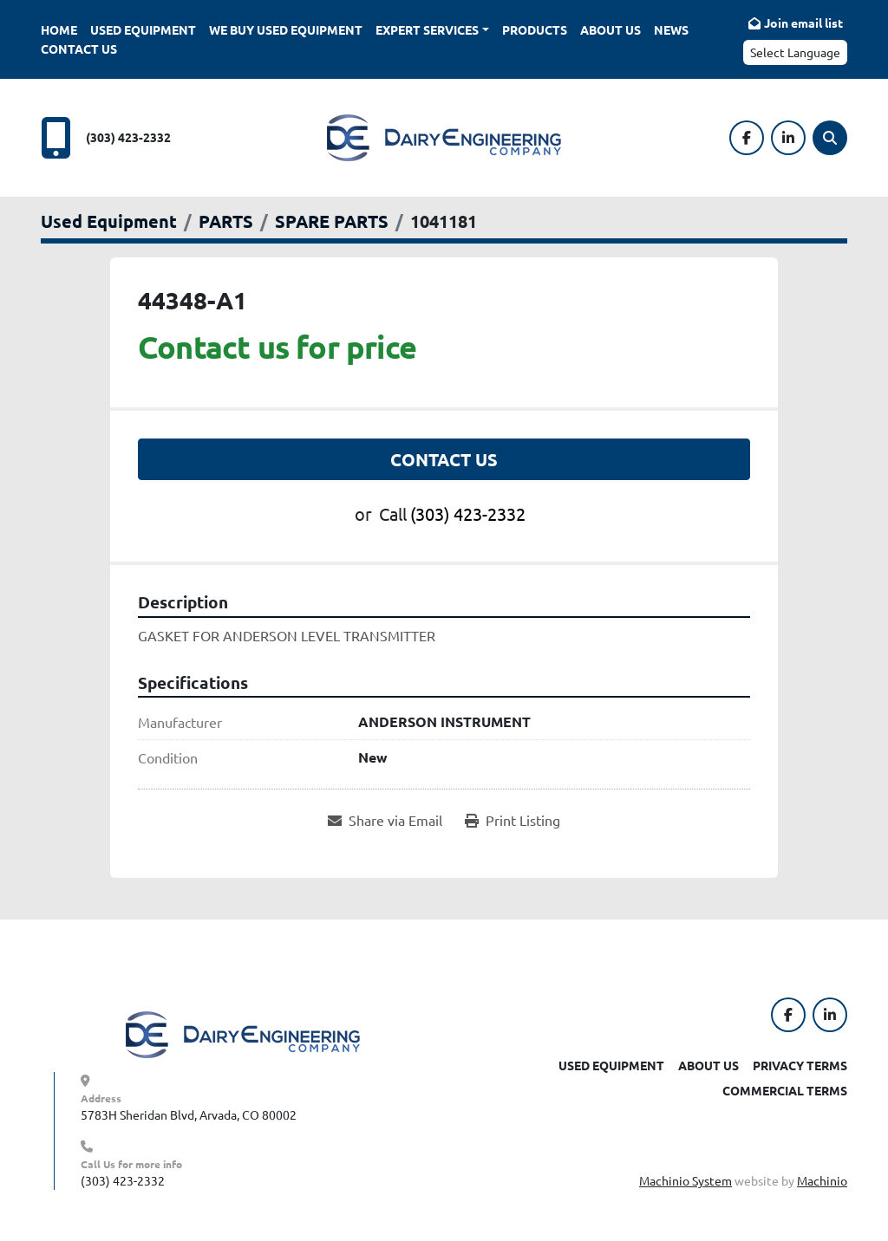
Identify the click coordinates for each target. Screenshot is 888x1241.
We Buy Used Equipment (285, 29)
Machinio (822, 1180)
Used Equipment (143, 29)
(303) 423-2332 (128, 137)
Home (59, 29)
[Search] (830, 137)
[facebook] (746, 137)
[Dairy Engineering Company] (243, 1033)
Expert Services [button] (427, 29)
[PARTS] (226, 221)
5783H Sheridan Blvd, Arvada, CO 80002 (189, 1114)
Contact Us (79, 48)
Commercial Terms (784, 1090)
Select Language (795, 52)
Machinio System (685, 1180)
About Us (610, 29)
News (671, 29)
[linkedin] (788, 137)
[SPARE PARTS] (331, 221)
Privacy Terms (800, 1065)
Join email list (803, 22)
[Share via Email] (385, 819)
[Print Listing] (512, 819)
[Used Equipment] (109, 221)
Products (534, 29)
